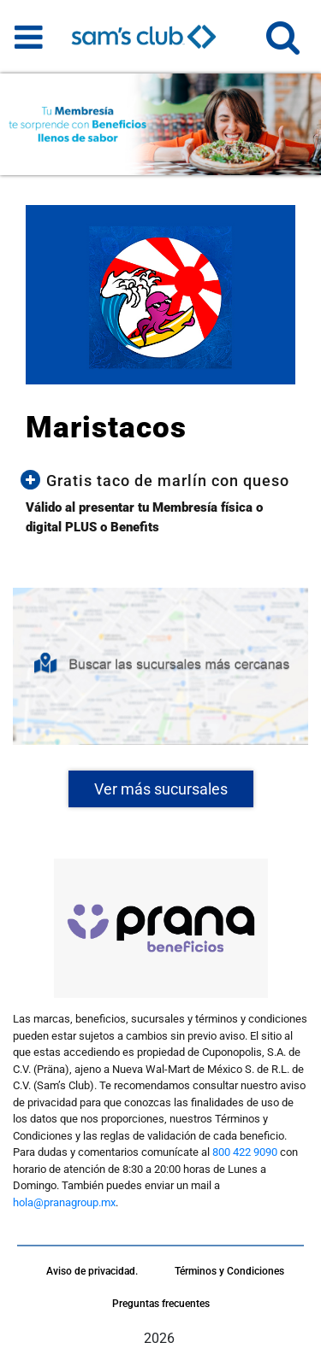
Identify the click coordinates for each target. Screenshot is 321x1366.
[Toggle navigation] (28, 36)
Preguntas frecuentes (161, 1304)
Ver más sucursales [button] (161, 789)
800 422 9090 (244, 1152)
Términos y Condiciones (229, 1271)
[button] (283, 45)
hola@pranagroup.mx (64, 1202)
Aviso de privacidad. (92, 1271)
